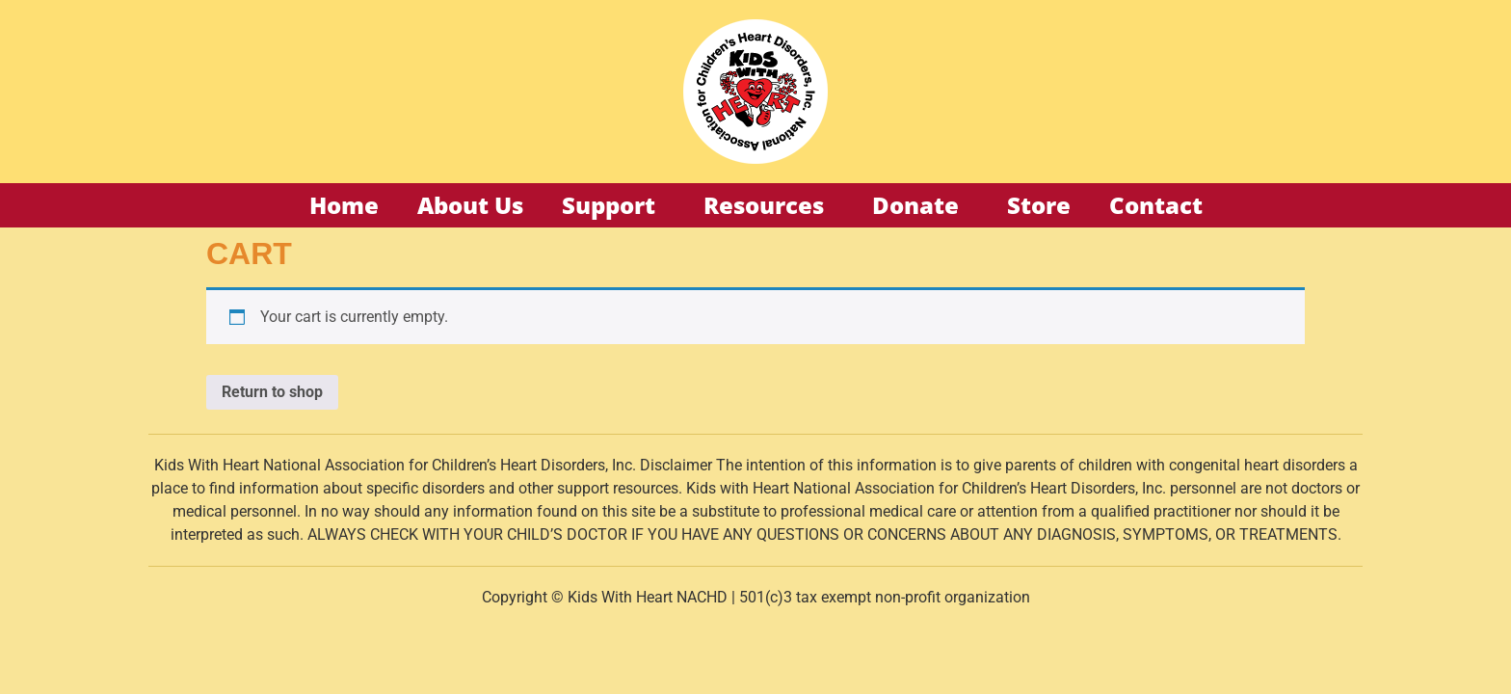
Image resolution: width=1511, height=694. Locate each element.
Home (344, 205)
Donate (920, 205)
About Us (470, 205)
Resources (768, 205)
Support (613, 205)
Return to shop (272, 392)
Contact (1156, 205)
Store (1039, 205)
